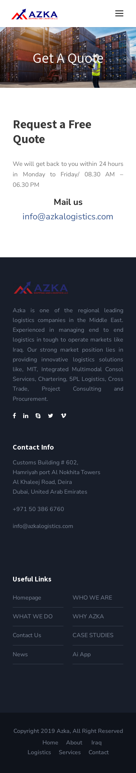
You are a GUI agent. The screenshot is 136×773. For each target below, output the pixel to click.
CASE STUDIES (93, 635)
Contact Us (27, 635)
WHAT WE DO (33, 616)
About (75, 743)
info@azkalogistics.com (68, 216)
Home (50, 743)
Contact (98, 752)
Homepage (27, 598)
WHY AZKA (88, 616)
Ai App (82, 654)
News (20, 654)
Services (70, 752)
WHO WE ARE (92, 598)
